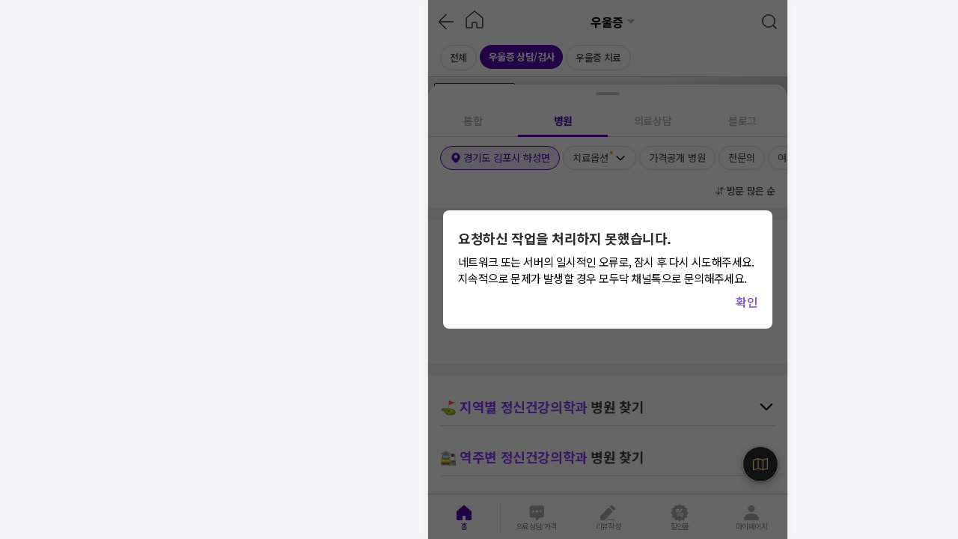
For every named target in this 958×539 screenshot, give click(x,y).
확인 (746, 302)
